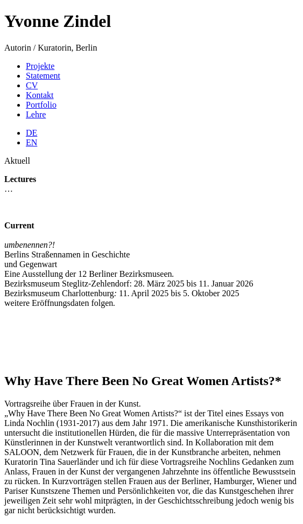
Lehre (36, 114)
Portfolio (41, 104)
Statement (43, 75)
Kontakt (40, 95)
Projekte (40, 66)
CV (32, 85)
